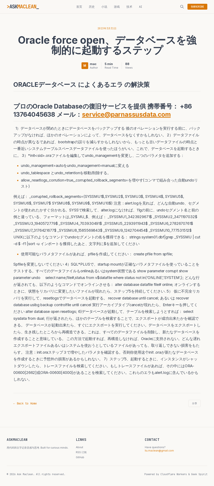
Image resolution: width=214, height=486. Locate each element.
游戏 (117, 7)
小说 (104, 7)
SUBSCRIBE (197, 6)
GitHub (80, 457)
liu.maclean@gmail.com (159, 450)
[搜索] (182, 7)
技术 (129, 7)
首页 (79, 7)
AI (140, 7)
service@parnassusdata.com (126, 114)
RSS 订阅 (81, 452)
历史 (92, 7)
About (79, 447)
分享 (194, 403)
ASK (23, 6)
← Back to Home (25, 403)
